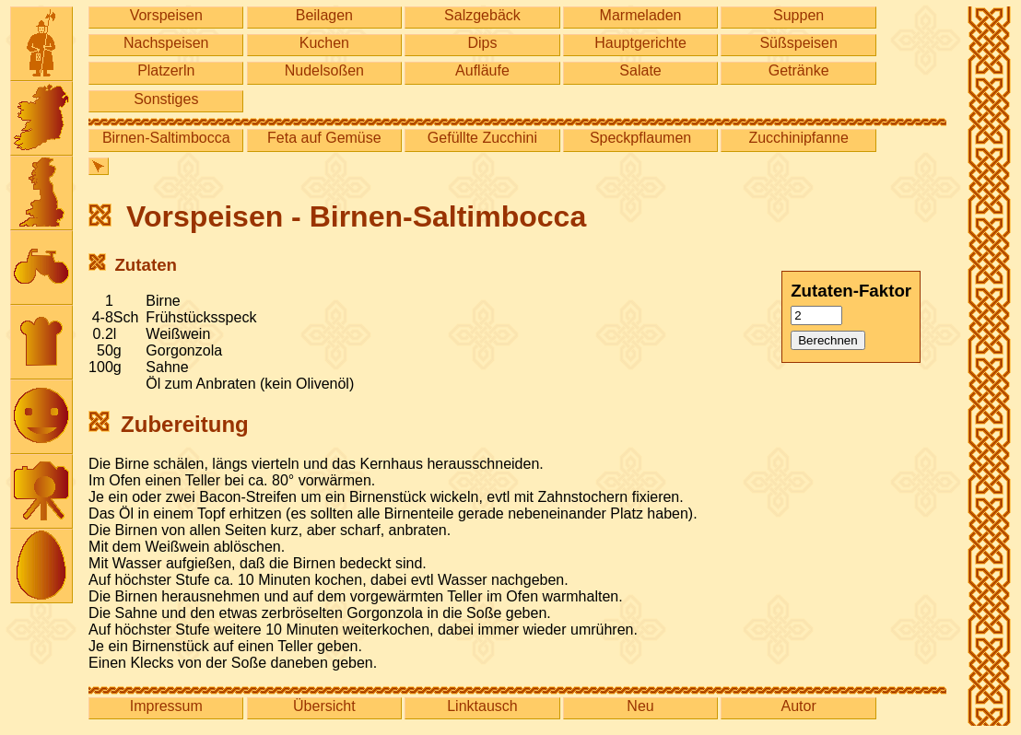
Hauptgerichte (640, 43)
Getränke (799, 70)
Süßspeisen (798, 43)
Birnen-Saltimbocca (166, 138)
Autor (798, 706)
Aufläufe (482, 70)
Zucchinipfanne (798, 138)
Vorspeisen (166, 15)
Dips (482, 43)
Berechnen (827, 340)
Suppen (798, 15)
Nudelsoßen (324, 70)
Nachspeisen (166, 43)
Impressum (166, 706)
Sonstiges (166, 99)
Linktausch (482, 706)
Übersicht (324, 706)
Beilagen (324, 15)
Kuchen (324, 43)
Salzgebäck (482, 15)
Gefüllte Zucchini (482, 138)
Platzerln (165, 70)
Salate (640, 70)
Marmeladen (641, 15)
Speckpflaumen (640, 138)
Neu (640, 706)
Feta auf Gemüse (324, 138)
